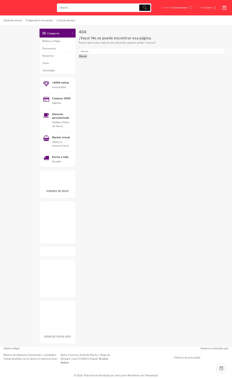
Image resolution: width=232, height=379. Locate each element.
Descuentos (49, 48)
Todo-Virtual (91, 375)
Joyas (45, 63)
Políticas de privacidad (187, 357)
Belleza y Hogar (51, 41)
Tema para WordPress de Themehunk (136, 375)
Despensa (48, 55)
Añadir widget (12, 348)
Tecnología (48, 70)
